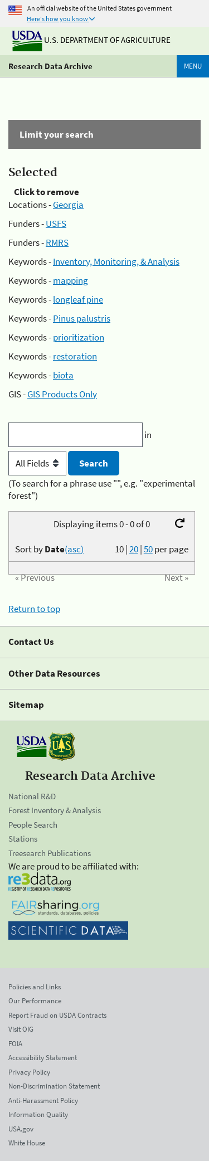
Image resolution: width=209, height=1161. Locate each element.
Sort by (49, 549)
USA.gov (20, 1129)
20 (133, 549)
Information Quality (38, 1114)
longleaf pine (78, 299)
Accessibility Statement (42, 1057)
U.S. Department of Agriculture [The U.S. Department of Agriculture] (91, 40)
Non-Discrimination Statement (54, 1086)
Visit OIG (20, 1029)
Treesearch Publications (49, 853)
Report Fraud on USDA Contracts (57, 1015)
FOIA (15, 1043)
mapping (70, 280)
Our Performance (34, 1000)
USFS (56, 223)
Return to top (34, 609)
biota (63, 375)
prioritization (78, 337)
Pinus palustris (81, 318)
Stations (22, 838)
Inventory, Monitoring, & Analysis (116, 261)
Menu (193, 66)
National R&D (32, 796)
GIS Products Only (62, 394)
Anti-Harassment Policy (43, 1100)
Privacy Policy (29, 1072)
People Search (32, 824)
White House (26, 1143)
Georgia (68, 204)
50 (148, 549)
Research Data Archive (50, 66)
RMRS (57, 242)
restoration (75, 356)
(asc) (74, 549)
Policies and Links (34, 987)
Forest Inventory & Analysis (54, 810)
